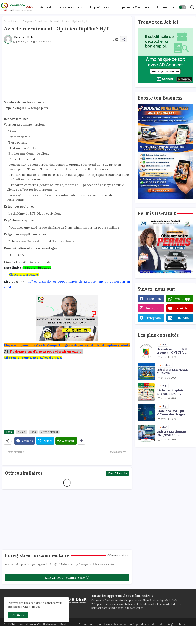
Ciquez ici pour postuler (24, 274)
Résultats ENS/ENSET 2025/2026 (173, 371)
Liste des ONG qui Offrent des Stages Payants (171, 412)
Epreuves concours (134, 7)
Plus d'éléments (117, 473)
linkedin (182, 318)
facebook (154, 299)
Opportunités (99, 7)
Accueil (45, 7)
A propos (96, 624)
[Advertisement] (67, 73)
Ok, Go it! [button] (17, 615)
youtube (182, 308)
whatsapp (182, 299)
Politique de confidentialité (146, 624)
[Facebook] (24, 441)
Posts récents (68, 7)
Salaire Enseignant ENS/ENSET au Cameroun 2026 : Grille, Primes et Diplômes (174, 433)
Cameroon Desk (55, 624)
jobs (33, 432)
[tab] (45, 7)
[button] (182, 7)
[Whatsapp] (66, 441)
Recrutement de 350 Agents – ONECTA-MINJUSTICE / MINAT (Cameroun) (173, 350)
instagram (154, 308)
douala (21, 432)
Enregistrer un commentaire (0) (67, 577)
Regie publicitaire (179, 624)
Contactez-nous (115, 624)
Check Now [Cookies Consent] (30, 606)
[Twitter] (45, 441)
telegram (154, 318)
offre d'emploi (23, 21)
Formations (165, 7)
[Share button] (81, 441)
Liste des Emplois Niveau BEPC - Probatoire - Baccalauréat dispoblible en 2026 (171, 392)
